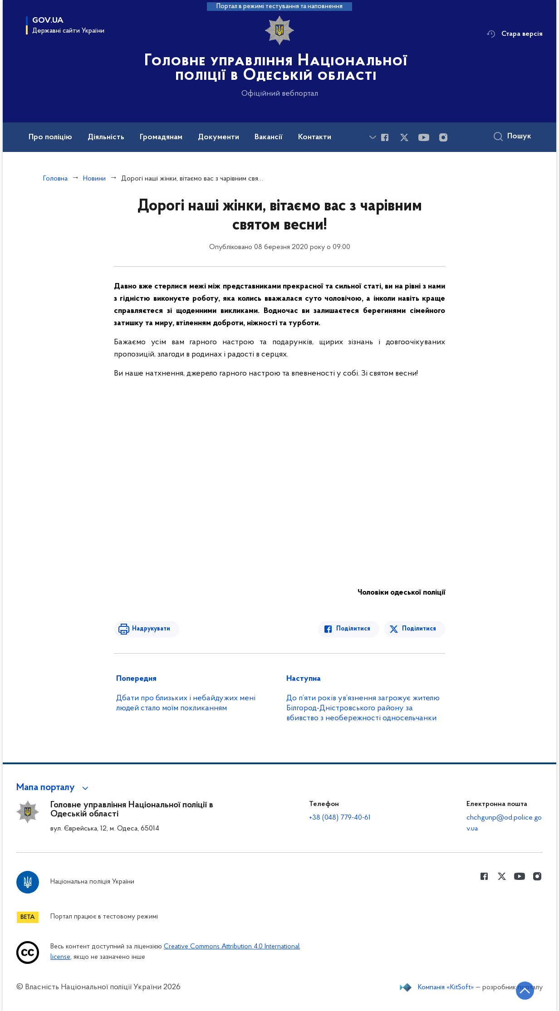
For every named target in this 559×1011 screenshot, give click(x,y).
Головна (55, 178)
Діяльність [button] (106, 137)
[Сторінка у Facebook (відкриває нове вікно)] (384, 137)
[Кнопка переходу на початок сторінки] (525, 991)
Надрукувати (151, 628)
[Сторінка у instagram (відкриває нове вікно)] (443, 137)
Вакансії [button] (269, 137)
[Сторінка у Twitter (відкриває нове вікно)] (404, 137)
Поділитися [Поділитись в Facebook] (353, 628)
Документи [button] (218, 137)
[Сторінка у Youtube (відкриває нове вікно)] (423, 137)
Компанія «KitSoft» (446, 987)
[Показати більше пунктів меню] (372, 137)
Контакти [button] (314, 137)
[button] (53, 787)
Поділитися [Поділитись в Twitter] (419, 628)
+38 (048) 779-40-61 (340, 817)
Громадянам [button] (161, 137)
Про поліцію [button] (50, 137)
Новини (94, 178)
